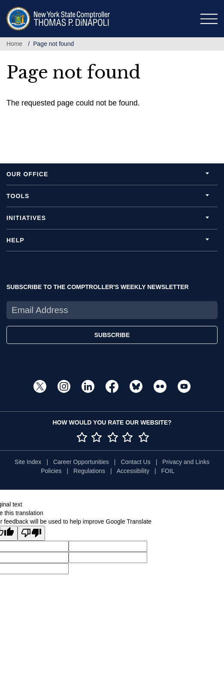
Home (14, 43)
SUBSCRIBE (112, 334)
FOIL (168, 470)
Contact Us (135, 461)
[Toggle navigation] (209, 18)
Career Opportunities (81, 461)
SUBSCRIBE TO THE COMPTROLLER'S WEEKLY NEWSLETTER (97, 287)
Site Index (28, 461)
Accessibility (133, 470)
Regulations (89, 470)
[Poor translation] (31, 533)
